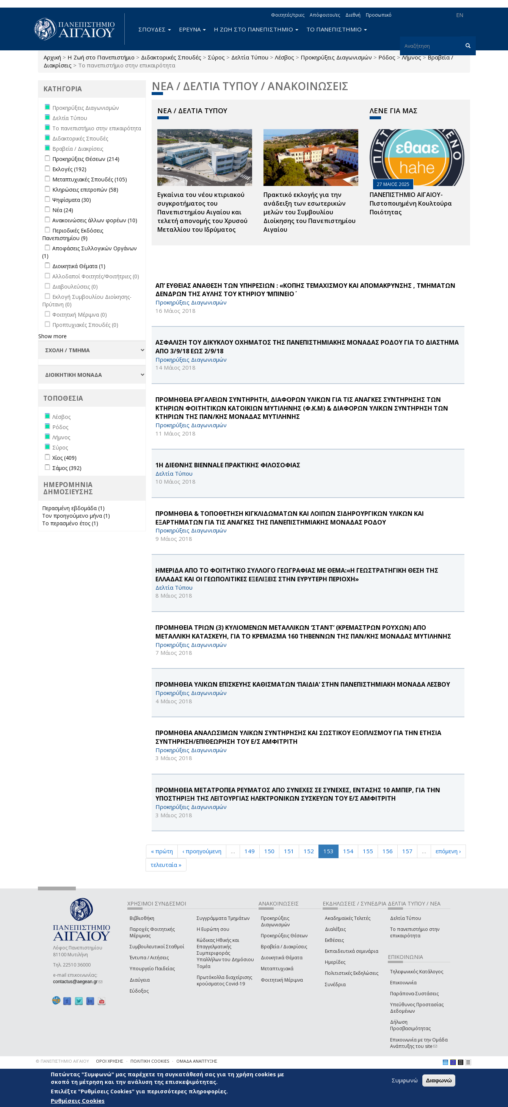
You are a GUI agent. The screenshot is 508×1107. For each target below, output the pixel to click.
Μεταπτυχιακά (277, 968)
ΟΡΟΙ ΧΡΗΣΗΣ (109, 1061)
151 (289, 851)
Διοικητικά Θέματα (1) (78, 266)
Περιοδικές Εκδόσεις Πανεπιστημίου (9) (72, 234)
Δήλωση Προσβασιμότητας (410, 1025)
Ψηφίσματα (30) (71, 199)
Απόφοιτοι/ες (325, 15)
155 (368, 851)
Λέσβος (284, 57)
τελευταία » (166, 864)
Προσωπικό (379, 15)
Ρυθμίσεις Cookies (78, 1100)
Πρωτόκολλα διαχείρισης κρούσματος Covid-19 (224, 980)
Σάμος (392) (67, 468)
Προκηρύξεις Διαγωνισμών (336, 57)
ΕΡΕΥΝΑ (192, 29)
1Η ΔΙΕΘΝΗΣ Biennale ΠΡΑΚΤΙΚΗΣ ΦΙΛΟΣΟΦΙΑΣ (227, 465)
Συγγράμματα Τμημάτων (223, 918)
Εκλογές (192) (69, 169)
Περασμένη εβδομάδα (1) (73, 508)
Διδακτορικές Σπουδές (171, 57)
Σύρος (216, 57)
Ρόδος (386, 57)
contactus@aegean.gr (77, 981)
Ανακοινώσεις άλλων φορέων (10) (94, 220)
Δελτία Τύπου (249, 57)
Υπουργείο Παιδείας (152, 968)
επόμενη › (448, 851)
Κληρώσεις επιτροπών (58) (85, 189)
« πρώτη (162, 851)
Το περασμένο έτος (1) (70, 523)
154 (348, 851)
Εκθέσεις (334, 940)
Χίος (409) (64, 457)
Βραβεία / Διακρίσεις (284, 946)
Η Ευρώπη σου (213, 929)
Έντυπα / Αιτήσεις (149, 957)
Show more (52, 336)
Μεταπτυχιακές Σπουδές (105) (89, 179)
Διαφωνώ (439, 1080)
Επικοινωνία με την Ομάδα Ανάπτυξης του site (419, 1043)
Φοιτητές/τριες (287, 15)
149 (250, 851)
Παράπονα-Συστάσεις (414, 993)
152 (309, 851)
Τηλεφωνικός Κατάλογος (416, 971)
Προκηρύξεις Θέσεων (284, 935)
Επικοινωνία (403, 982)
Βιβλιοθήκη (142, 918)
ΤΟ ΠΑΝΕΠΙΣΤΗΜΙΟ (336, 29)
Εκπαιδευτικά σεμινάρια (351, 951)
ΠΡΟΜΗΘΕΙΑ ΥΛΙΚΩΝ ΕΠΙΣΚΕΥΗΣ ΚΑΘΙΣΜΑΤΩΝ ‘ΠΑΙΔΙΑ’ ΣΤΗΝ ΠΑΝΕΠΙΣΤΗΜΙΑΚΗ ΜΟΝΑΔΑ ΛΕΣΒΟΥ (302, 684)
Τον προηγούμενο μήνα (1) (76, 515)
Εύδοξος (139, 991)
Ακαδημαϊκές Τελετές (347, 918)
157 (407, 851)
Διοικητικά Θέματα (282, 957)
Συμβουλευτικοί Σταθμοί (157, 946)
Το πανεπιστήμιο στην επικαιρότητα (414, 932)
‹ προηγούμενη (201, 851)
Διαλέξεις (335, 929)
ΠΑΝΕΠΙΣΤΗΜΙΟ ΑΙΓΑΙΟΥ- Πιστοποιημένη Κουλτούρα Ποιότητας (411, 203)
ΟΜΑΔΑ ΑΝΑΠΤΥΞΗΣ (196, 1061)
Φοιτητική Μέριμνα (282, 980)
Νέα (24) (62, 210)
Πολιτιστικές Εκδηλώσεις (351, 973)
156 (388, 851)
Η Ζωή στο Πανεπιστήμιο (101, 57)
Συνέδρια (335, 984)
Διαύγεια (140, 980)
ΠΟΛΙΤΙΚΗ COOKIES (149, 1061)
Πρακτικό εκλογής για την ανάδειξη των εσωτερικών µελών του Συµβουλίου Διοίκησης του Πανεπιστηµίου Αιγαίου (309, 211)
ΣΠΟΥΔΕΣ (154, 29)
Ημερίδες (335, 962)
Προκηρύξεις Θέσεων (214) (85, 158)
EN (459, 15)
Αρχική (52, 57)
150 (269, 851)
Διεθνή (353, 15)
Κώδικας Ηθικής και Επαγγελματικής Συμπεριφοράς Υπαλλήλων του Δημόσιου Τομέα (225, 953)
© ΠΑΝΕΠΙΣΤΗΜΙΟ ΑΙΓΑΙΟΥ (62, 1061)
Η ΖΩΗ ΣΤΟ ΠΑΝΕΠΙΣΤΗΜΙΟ (256, 29)
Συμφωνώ (405, 1080)
